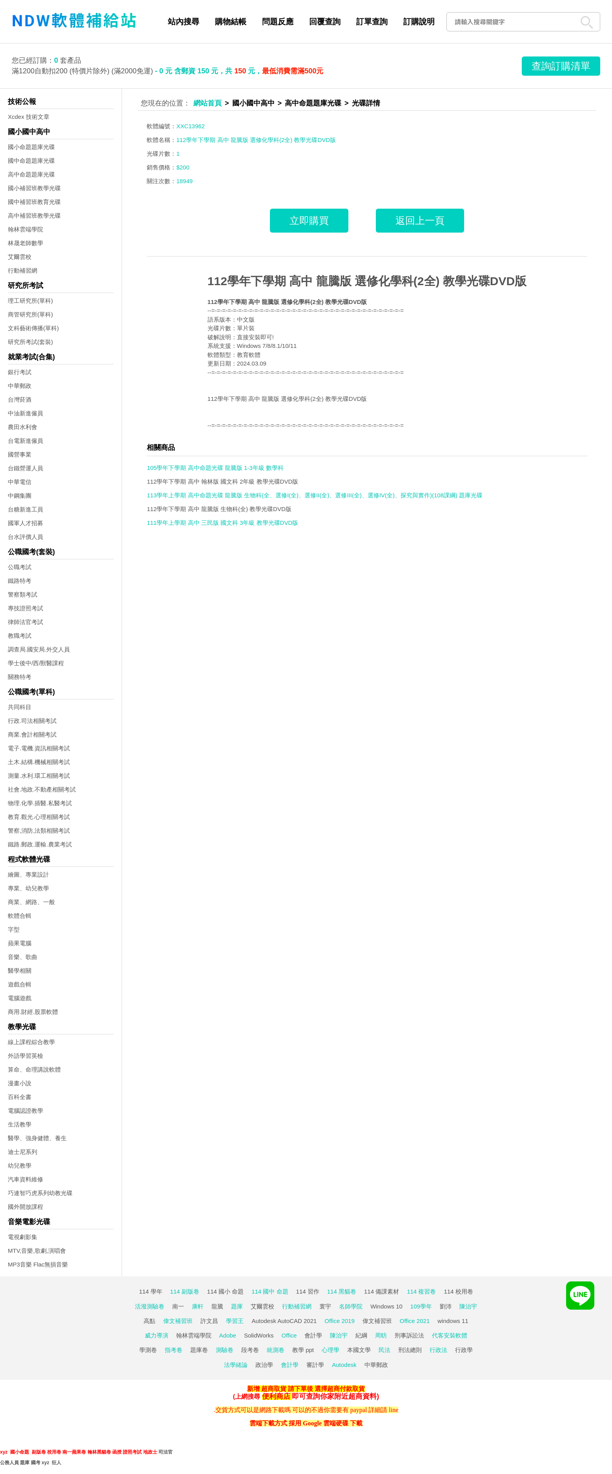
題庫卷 (199, 1350)
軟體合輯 (19, 915)
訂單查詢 (372, 21)
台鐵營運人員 (25, 468)
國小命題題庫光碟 (31, 147)
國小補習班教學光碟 (34, 188)
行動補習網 (22, 270)
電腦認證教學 (25, 1110)
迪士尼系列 (22, 1151)
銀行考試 (19, 372)
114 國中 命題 (269, 1291)
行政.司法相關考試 (32, 720)
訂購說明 (419, 21)
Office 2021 (415, 1321)
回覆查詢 (325, 21)
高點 (149, 1321)
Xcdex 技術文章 (28, 116)
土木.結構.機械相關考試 (39, 762)
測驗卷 (224, 1350)
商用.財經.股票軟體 (33, 1011)
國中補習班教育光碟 (34, 201)
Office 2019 (339, 1321)
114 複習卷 (421, 1291)
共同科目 (19, 707)
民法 (384, 1350)
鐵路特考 (19, 580)
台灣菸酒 (19, 399)
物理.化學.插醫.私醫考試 (40, 803)
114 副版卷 (184, 1291)
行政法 (438, 1350)
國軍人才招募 (25, 523)
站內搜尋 (183, 21)
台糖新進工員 (25, 509)
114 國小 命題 (225, 1291)
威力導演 (156, 1335)
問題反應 (277, 21)
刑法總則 (410, 1350)
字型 (14, 929)
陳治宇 (468, 1306)
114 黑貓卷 (341, 1291)
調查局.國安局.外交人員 (39, 649)
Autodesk (344, 1364)
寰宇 (325, 1306)
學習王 (235, 1321)
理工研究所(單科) (30, 300)
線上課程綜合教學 (31, 1042)
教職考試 (19, 635)
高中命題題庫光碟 (31, 174)
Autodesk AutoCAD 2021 (284, 1321)
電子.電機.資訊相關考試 (39, 748)
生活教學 (19, 1124)
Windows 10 (386, 1306)
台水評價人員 (25, 536)
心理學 (330, 1350)
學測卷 (148, 1350)
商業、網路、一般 (31, 902)
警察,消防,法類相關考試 (39, 830)
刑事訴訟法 (409, 1335)
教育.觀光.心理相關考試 (39, 816)
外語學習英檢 (25, 1055)
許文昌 (209, 1321)
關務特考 (19, 676)
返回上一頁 (419, 220)
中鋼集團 (19, 495)
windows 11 (452, 1321)
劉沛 (446, 1306)
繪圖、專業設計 (28, 874)
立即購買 (309, 220)
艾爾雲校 (19, 256)
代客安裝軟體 (449, 1335)
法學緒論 (236, 1364)
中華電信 (19, 482)
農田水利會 (22, 427)
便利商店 (276, 1396)
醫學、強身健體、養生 (37, 1138)
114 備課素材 (381, 1291)
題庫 (237, 1306)
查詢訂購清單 (561, 65)
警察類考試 (22, 594)
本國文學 (359, 1350)
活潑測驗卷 (149, 1306)
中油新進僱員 (25, 413)
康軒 (198, 1306)
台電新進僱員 (25, 440)
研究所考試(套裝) (30, 341)
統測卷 (275, 1350)
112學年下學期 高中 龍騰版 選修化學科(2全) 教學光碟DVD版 (367, 281)
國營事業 (19, 454)
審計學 (315, 1364)
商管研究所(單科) (30, 314)
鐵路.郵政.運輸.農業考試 (40, 844)
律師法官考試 (25, 622)
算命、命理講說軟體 (34, 1069)
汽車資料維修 (25, 1179)
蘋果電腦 (19, 943)
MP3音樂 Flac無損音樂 (38, 1264)
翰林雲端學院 (25, 229)
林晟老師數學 (25, 243)
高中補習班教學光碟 (34, 215)
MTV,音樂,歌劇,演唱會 (37, 1250)
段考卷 (250, 1350)
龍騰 (217, 1306)
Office (289, 1335)
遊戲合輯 (19, 984)
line (393, 1410)
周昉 (381, 1335)
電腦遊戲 (19, 998)
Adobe (227, 1335)
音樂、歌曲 (22, 957)
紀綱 (361, 1335)
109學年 (421, 1306)
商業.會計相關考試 (32, 734)
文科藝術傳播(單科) (33, 328)
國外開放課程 (25, 1206)
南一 (178, 1306)
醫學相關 (19, 970)
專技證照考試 (25, 608)
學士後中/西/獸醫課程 (36, 663)
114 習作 (307, 1291)
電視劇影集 (22, 1237)
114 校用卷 (458, 1291)
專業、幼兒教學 (28, 888)
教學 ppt (303, 1350)
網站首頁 (207, 103)
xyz (3, 1452)
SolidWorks (259, 1335)
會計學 (313, 1335)
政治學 (264, 1364)
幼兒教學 (19, 1165)
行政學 (464, 1350)
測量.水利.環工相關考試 (39, 775)
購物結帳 (230, 21)
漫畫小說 (19, 1083)
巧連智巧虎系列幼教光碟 (40, 1193)
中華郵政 (19, 385)
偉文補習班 (178, 1321)
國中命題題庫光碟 (31, 160)
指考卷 (173, 1350)
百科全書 (19, 1097)
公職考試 (19, 567)
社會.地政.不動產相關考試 (42, 789)
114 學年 (150, 1291)
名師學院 (350, 1306)
